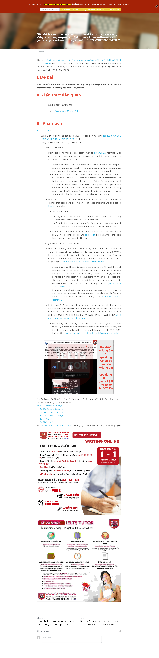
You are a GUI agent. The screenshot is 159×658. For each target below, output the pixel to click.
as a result (86, 235)
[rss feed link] (121, 634)
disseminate (101, 153)
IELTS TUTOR (43, 130)
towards (52, 206)
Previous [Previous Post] (41, 621)
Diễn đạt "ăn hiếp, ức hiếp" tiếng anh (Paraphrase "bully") (91, 333)
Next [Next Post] (83, 621)
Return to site (43, 634)
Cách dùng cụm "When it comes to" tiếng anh (82, 262)
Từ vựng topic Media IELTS (66, 111)
